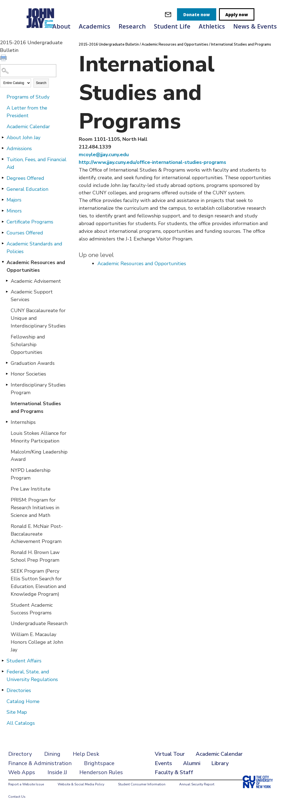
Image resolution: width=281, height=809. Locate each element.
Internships (23, 422)
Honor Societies (28, 374)
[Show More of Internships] (7, 422)
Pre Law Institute (30, 489)
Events (163, 763)
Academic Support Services (32, 296)
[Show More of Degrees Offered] (2, 178)
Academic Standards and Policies (34, 247)
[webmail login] (168, 14)
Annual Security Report (196, 784)
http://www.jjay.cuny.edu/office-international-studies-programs (152, 162)
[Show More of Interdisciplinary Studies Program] (7, 384)
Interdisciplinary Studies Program (38, 389)
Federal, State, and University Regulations (32, 675)
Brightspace (99, 763)
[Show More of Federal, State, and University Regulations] (2, 671)
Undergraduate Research (39, 623)
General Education (27, 189)
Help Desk (86, 754)
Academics (94, 26)
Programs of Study (28, 97)
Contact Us (17, 796)
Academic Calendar (28, 126)
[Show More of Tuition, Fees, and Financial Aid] (2, 159)
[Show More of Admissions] (2, 148)
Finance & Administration (40, 763)
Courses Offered (25, 232)
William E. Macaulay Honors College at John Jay (37, 642)
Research (132, 26)
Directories (19, 690)
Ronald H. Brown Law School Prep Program (35, 556)
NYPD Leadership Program (30, 474)
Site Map (17, 712)
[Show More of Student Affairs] (2, 660)
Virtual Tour (170, 754)
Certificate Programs (30, 222)
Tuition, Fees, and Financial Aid (36, 163)
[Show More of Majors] (2, 199)
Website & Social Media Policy (81, 784)
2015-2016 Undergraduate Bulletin (109, 44)
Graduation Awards (33, 363)
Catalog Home (23, 701)
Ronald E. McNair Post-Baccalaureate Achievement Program (37, 534)
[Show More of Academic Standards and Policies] (2, 243)
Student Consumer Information (141, 784)
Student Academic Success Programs (32, 609)
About (61, 26)
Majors (14, 200)
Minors (14, 211)
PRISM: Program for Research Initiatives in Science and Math (35, 508)
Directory (20, 754)
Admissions (19, 148)
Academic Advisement (36, 281)
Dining (52, 754)
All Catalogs (21, 723)
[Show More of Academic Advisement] (7, 281)
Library (220, 763)
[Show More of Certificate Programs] (2, 221)
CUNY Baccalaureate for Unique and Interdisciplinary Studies (38, 318)
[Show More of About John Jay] (2, 137)
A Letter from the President (27, 112)
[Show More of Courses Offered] (2, 232)
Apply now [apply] (236, 14)
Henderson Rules (101, 772)
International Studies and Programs (36, 407)
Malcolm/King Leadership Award (39, 456)
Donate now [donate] (196, 14)
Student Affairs (24, 660)
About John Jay (23, 137)
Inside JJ (57, 772)
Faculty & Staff (174, 772)
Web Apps (21, 772)
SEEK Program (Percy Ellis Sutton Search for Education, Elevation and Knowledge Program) (38, 582)
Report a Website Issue (26, 784)
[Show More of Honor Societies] (7, 373)
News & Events (255, 26)
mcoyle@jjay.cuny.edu (104, 154)
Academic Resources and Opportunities (36, 266)
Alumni (191, 763)
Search (41, 83)
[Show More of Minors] (2, 210)
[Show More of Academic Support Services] (7, 291)
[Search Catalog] (28, 70)
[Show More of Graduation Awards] (7, 363)
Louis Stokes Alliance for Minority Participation (38, 437)
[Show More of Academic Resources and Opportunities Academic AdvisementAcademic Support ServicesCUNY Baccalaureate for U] (2, 262)
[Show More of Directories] (2, 690)
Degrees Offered (25, 178)
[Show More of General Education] (2, 189)
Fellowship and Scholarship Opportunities (28, 344)
